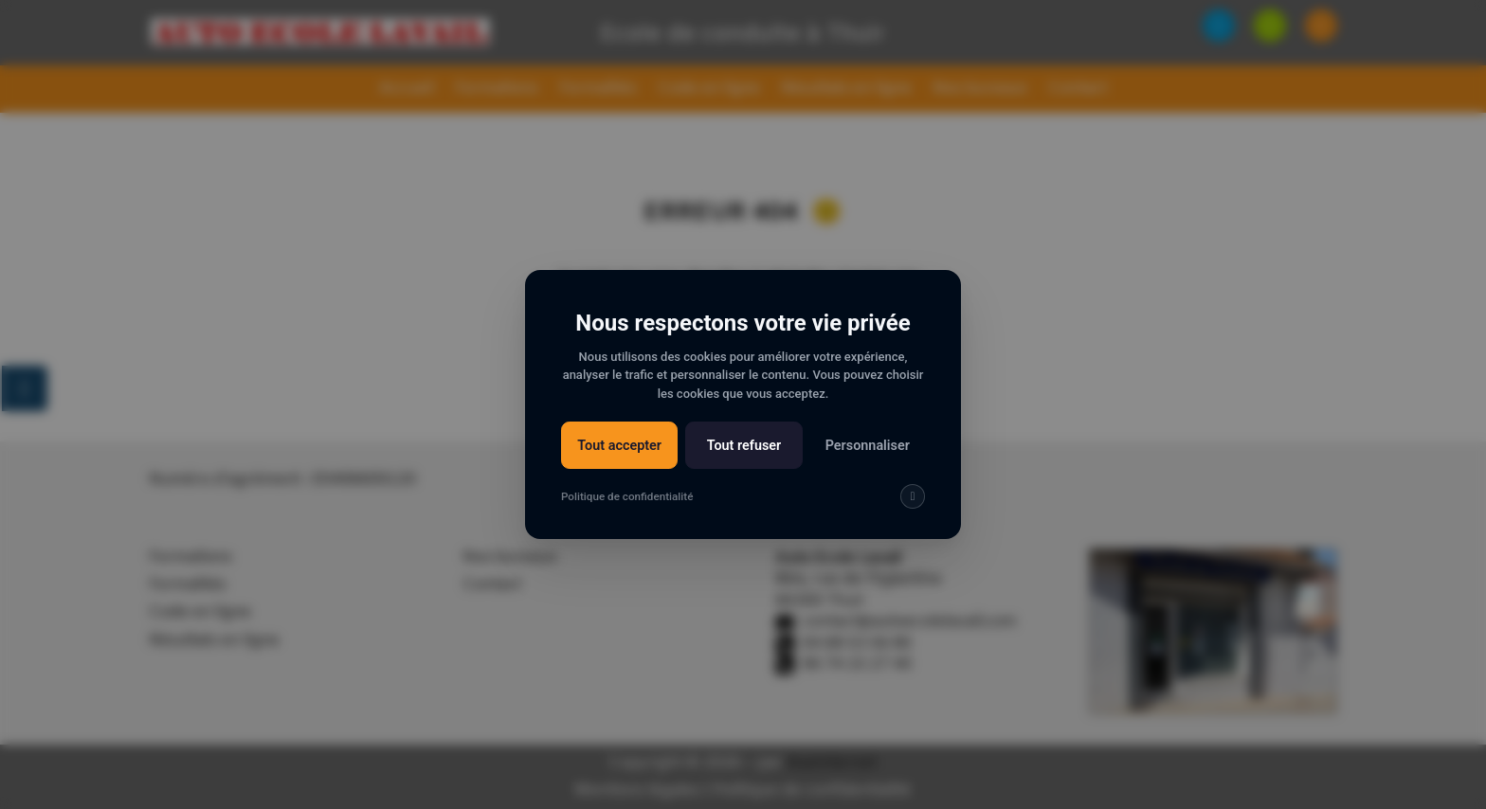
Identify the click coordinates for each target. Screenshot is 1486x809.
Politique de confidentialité (627, 497)
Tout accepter (619, 447)
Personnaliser (867, 447)
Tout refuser (744, 447)
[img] (912, 498)
